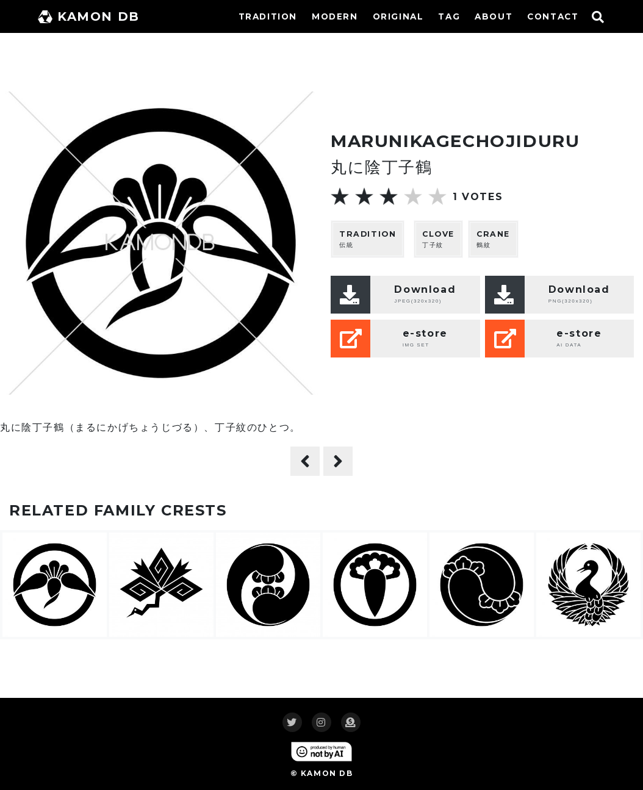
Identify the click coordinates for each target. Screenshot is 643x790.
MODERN (335, 16)
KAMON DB (89, 16)
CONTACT (552, 16)
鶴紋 (493, 239)
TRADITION (268, 16)
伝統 (367, 239)
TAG (449, 16)
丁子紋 (438, 239)
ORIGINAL (398, 16)
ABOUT (493, 16)
